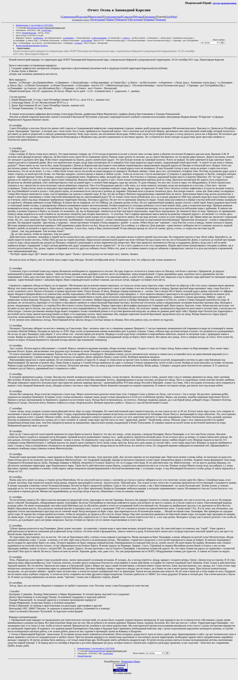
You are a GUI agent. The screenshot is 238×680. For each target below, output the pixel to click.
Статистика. (46, 30)
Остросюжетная (112, 16)
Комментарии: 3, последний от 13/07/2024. (34, 25)
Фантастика (95, 16)
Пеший (25, 33)
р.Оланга (78, 43)
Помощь (160, 19)
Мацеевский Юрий (35, 28)
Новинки (149, 19)
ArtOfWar (171, 16)
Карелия (32, 33)
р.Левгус (126, 38)
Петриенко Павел (130, 661)
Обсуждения (135, 19)
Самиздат (127, 16)
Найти (110, 19)
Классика (82, 16)
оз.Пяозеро (38, 38)
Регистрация (98, 19)
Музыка (138, 16)
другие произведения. (225, 3)
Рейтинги (121, 19)
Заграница (150, 16)
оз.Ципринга (68, 38)
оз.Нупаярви (86, 40)
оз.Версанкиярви (99, 38)
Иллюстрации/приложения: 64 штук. (32, 45)
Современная (69, 16)
